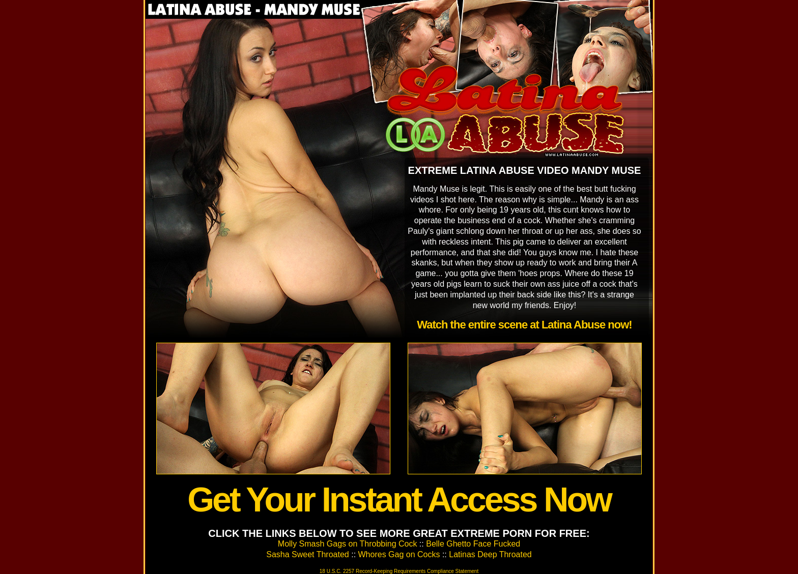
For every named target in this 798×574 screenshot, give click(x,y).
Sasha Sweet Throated (307, 554)
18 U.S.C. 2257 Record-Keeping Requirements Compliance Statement (399, 571)
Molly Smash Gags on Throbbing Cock (347, 543)
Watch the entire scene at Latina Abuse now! (524, 324)
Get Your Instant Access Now (399, 499)
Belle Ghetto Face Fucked (473, 543)
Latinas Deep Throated (490, 554)
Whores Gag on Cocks (399, 554)
